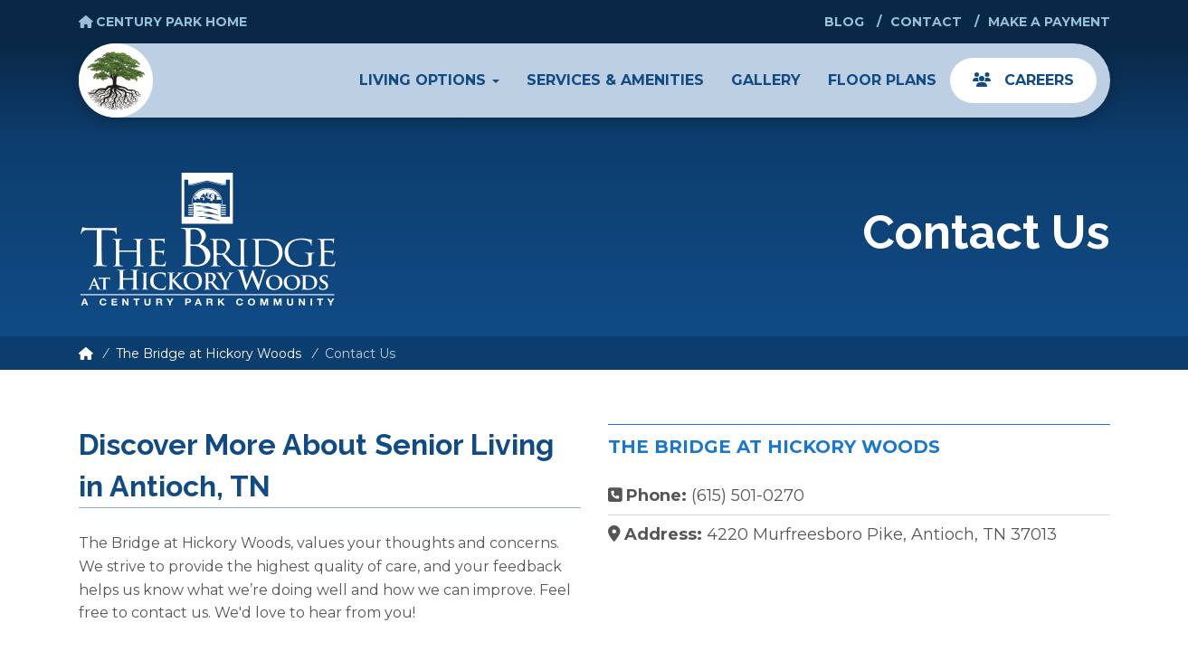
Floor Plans (882, 80)
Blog (844, 22)
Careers (1023, 80)
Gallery (766, 80)
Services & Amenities (615, 80)
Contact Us (360, 353)
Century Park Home (163, 22)
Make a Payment (1049, 22)
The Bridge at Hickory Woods (208, 353)
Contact (926, 22)
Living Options (429, 80)
